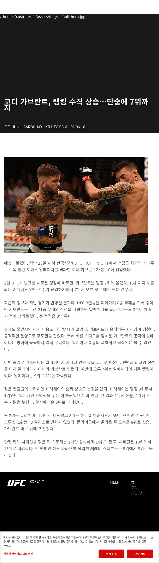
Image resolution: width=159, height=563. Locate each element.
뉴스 (61, 15)
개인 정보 (138, 492)
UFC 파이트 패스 (110, 15)
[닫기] (152, 538)
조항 (134, 487)
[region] (79, 547)
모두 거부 (140, 554)
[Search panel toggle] (146, 15)
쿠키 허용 (111, 554)
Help (114, 482)
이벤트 (12, 15)
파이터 (45, 15)
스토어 (135, 15)
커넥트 (86, 15)
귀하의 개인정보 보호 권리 (18, 554)
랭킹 (28, 15)
